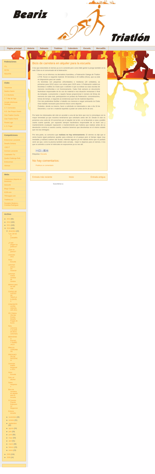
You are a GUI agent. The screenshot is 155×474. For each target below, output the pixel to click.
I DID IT (7, 147)
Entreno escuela (12, 412)
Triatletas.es (8, 200)
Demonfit (7, 185)
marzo (11, 444)
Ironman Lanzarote (11, 151)
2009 (9, 454)
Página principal (14, 48)
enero (11, 450)
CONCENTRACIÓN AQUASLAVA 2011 (12, 307)
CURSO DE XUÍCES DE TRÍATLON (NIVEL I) (12, 296)
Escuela (86, 48)
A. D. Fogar (8, 126)
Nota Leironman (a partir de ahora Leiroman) (13, 330)
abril (10, 441)
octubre (11, 420)
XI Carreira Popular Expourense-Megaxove (13, 404)
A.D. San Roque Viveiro (12, 111)
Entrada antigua (98, 177)
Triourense (8, 88)
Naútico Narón (9, 91)
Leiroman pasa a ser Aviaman (12, 268)
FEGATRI (7, 74)
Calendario (73, 48)
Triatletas (58, 48)
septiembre (13, 423)
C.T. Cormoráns (9, 108)
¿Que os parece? (12, 251)
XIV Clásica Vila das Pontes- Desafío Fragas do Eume (13, 318)
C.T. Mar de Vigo (10, 99)
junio (11, 435)
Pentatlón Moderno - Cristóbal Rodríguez (11, 204)
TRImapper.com (10, 196)
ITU (5, 66)
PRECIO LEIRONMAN (13, 349)
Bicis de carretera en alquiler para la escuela (61, 63)
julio (10, 432)
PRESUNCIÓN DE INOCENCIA (13, 357)
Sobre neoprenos (12, 384)
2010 (9, 228)
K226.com (7, 192)
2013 (9, 219)
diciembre (12, 231)
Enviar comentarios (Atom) (74, 184)
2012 (9, 222)
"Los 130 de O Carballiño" (13, 236)
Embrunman (8, 162)
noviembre (13, 417)
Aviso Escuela (12, 261)
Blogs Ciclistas (9, 189)
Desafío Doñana (10, 144)
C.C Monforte (9, 95)
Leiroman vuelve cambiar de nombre (12, 277)
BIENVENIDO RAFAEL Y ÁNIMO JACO (12, 341)
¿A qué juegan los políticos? (13, 245)
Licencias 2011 (11, 256)
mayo (11, 438)
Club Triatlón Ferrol (11, 119)
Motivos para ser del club (13, 286)
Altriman (7, 166)
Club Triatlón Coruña (11, 115)
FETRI (6, 70)
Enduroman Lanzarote (12, 140)
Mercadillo (100, 48)
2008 (9, 457)
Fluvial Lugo (8, 123)
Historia (30, 48)
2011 (9, 225)
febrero (11, 447)
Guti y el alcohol (11, 378)
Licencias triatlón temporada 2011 (12, 366)
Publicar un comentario (44, 165)
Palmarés (44, 48)
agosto (11, 428)
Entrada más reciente (42, 177)
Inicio (71, 177)
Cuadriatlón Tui (9, 155)
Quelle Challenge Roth (12, 158)
